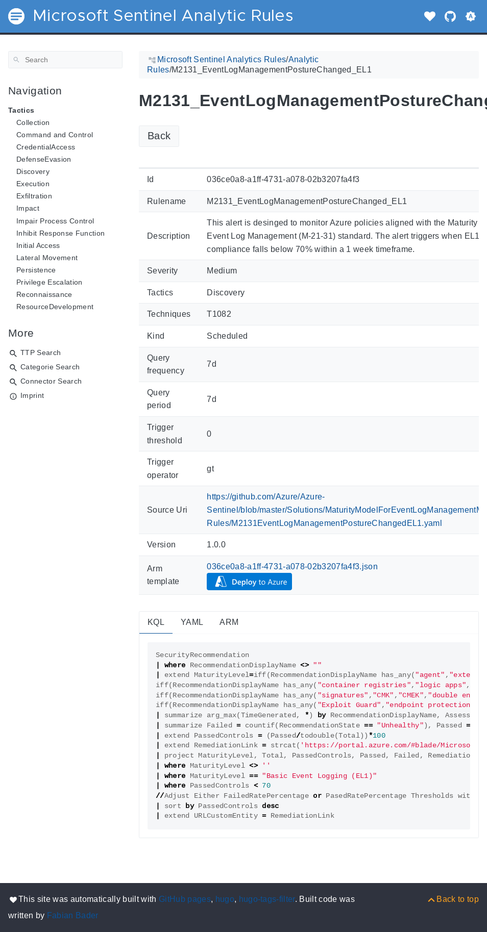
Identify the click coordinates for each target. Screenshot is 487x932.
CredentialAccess (45, 147)
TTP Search (40, 352)
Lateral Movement (47, 258)
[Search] (65, 59)
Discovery (33, 171)
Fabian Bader (73, 915)
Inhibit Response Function (60, 233)
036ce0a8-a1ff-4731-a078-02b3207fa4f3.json (292, 566)
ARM (229, 622)
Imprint (32, 395)
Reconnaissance (44, 294)
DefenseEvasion (43, 159)
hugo (224, 899)
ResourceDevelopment (54, 307)
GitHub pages (185, 899)
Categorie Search (50, 367)
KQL (156, 622)
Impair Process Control (55, 221)
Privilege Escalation (49, 282)
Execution (33, 184)
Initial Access (38, 245)
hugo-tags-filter (267, 899)
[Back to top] (452, 899)
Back (159, 135)
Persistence (36, 270)
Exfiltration (34, 196)
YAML (192, 622)
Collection (33, 122)
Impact (27, 208)
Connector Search (51, 381)
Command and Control (54, 135)
